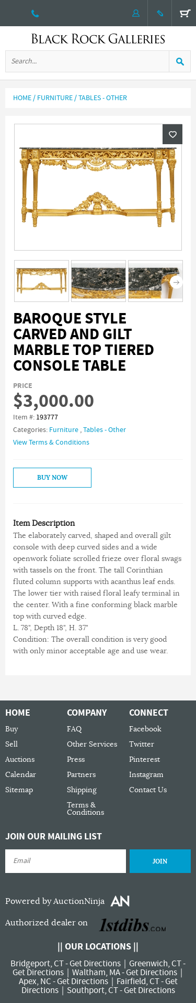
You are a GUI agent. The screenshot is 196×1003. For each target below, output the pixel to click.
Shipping (82, 789)
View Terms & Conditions (51, 442)
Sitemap (19, 789)
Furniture (55, 98)
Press (76, 759)
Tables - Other (102, 98)
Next (176, 281)
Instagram (146, 774)
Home (22, 98)
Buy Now (52, 477)
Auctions (19, 759)
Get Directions (95, 963)
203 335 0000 (35, 13)
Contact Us (148, 789)
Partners (81, 774)
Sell (11, 744)
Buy (11, 729)
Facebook (145, 729)
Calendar (20, 774)
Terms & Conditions (85, 809)
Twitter (141, 744)
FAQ (74, 729)
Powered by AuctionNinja (55, 901)
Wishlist (172, 134)
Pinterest (144, 759)
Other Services (92, 744)
